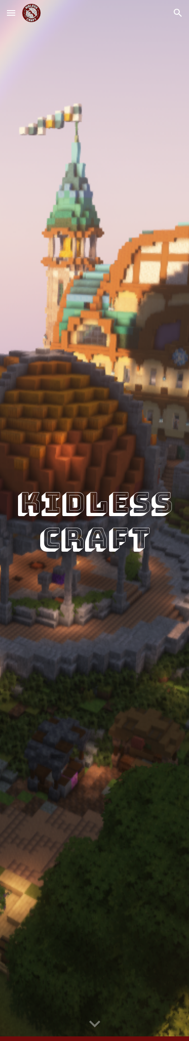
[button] (11, 12)
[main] (94, 520)
